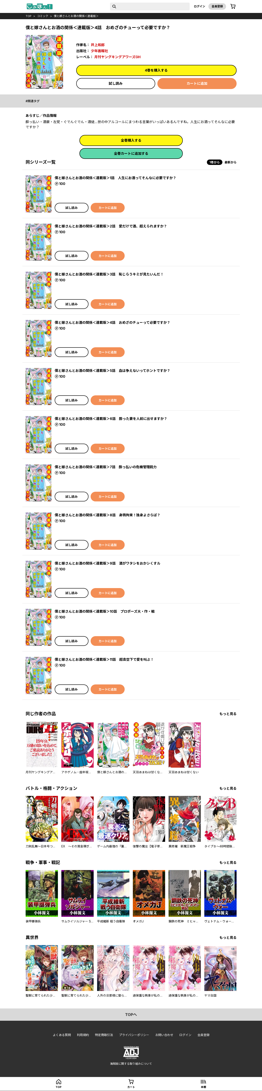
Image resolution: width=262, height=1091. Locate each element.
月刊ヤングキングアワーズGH (117, 57)
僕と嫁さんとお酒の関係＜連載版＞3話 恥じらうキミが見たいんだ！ (109, 274)
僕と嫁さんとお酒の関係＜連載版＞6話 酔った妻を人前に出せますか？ (111, 418)
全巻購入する (131, 140)
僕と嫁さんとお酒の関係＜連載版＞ (76, 16)
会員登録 (217, 6)
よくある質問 (62, 1035)
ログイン (199, 6)
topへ (131, 1014)
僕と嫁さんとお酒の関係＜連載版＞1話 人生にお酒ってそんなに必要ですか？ (115, 178)
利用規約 (83, 1035)
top (28, 16)
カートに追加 (197, 83)
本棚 (203, 1087)
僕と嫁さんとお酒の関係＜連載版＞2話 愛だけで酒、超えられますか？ (111, 226)
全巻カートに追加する (131, 153)
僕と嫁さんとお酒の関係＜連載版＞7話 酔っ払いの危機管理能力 (106, 467)
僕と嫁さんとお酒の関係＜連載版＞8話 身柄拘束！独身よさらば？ (107, 515)
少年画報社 (99, 51)
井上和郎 (98, 45)
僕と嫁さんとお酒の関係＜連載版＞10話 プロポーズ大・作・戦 (105, 611)
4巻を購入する (156, 70)
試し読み (115, 83)
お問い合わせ (164, 1035)
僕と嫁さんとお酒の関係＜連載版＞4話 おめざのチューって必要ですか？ (112, 322)
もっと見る (228, 714)
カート (131, 1087)
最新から (231, 162)
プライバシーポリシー (134, 1035)
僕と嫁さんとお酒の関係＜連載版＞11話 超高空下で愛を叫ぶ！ (104, 659)
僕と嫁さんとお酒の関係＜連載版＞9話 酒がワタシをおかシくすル (107, 563)
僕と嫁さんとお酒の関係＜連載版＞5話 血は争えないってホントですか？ (112, 370)
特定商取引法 (104, 1035)
